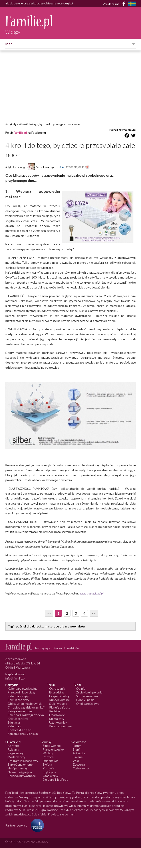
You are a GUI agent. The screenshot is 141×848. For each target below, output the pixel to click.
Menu (9, 44)
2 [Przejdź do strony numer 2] (67, 613)
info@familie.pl (15, 678)
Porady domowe (60, 726)
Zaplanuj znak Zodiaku (23, 734)
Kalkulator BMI (18, 718)
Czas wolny (50, 776)
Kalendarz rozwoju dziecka (26, 715)
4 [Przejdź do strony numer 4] (84, 613)
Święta (47, 764)
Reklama (13, 749)
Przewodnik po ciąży (21, 692)
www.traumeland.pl (91, 593)
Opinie (80, 688)
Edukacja (14, 722)
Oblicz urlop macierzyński (25, 703)
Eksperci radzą (59, 696)
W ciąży (48, 753)
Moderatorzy (16, 757)
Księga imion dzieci (20, 711)
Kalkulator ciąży (18, 700)
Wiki (76, 761)
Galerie (78, 757)
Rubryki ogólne (59, 700)
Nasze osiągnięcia (20, 772)
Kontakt (13, 745)
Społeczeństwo (87, 696)
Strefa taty (56, 718)
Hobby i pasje (85, 700)
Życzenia (79, 764)
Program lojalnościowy (23, 761)
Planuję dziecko (59, 707)
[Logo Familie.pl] (29, 22)
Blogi (76, 749)
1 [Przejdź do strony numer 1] (58, 613)
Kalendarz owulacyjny (22, 688)
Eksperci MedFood (55, 779)
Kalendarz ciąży (18, 696)
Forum (77, 745)
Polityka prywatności (22, 776)
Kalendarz (14, 726)
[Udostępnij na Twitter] (133, 136)
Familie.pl (20, 132)
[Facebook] (124, 4)
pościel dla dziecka (29, 626)
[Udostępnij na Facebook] (127, 136)
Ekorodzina (56, 692)
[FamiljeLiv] (132, 4)
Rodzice (54, 711)
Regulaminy (16, 753)
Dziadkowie (57, 715)
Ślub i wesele (58, 703)
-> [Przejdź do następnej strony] (94, 613)
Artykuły (10, 124)
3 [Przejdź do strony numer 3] (76, 613)
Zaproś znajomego (20, 764)
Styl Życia (49, 772)
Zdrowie (48, 768)
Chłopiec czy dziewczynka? (26, 707)
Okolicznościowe (87, 703)
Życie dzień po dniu (89, 692)
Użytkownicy (58, 722)
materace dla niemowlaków (65, 626)
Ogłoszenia (57, 688)
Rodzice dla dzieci (20, 730)
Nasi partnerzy (18, 768)
